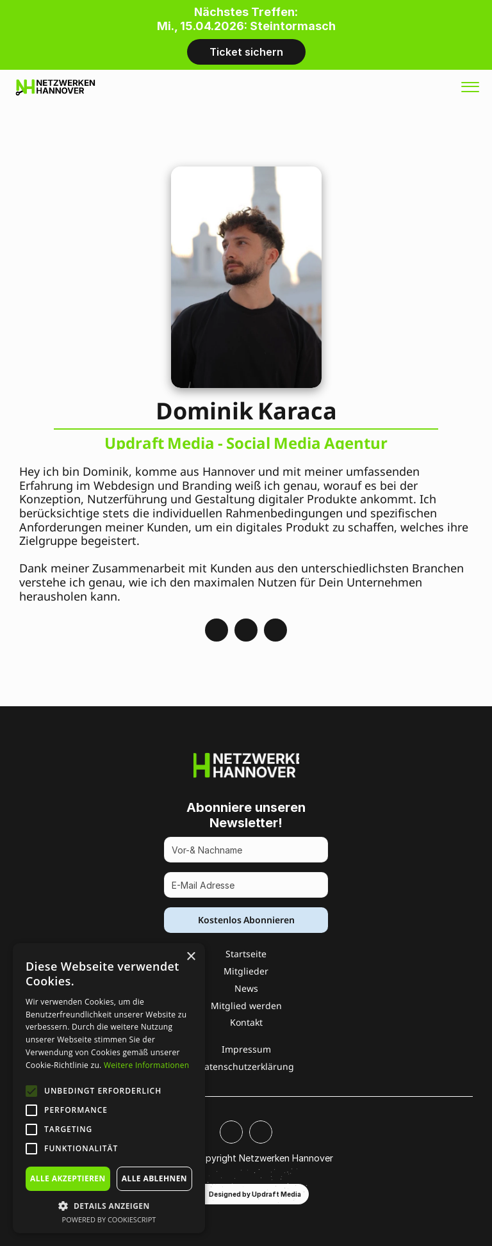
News (246, 988)
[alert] (109, 1088)
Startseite (246, 954)
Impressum (246, 1049)
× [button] (190, 957)
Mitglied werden (246, 1005)
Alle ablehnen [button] (154, 1178)
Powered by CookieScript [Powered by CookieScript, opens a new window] (109, 1219)
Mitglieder (246, 971)
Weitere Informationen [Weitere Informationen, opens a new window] (147, 1065)
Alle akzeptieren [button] (68, 1178)
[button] (109, 1205)
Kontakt (246, 1022)
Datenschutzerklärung (246, 1066)
